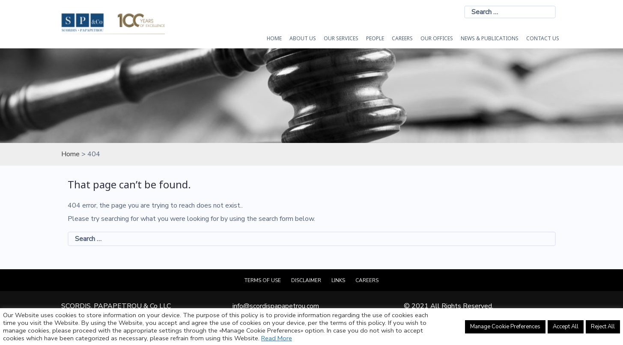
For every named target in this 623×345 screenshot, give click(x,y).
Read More (276, 338)
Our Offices (436, 38)
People (375, 38)
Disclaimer (306, 280)
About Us (302, 38)
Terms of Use (262, 280)
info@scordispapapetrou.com (276, 306)
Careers (402, 38)
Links (338, 280)
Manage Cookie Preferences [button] (505, 326)
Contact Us (542, 38)
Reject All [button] (603, 326)
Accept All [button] (565, 326)
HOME (274, 38)
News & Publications (490, 38)
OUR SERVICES (341, 38)
